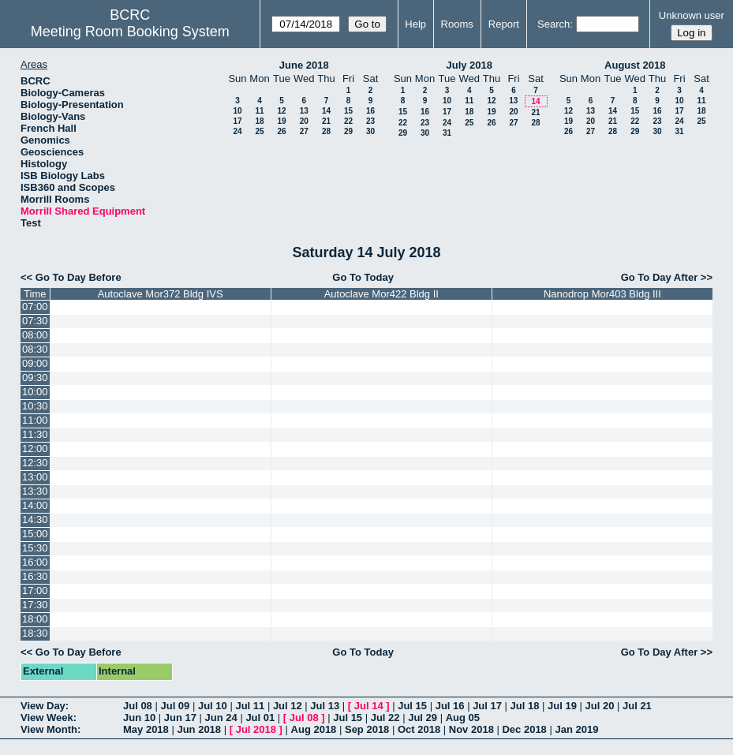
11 (259, 111)
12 (281, 111)
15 (348, 111)
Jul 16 (450, 706)
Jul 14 (368, 706)
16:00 (35, 562)
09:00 (35, 363)
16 (370, 111)
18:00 (35, 619)
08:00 (35, 335)
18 (259, 121)
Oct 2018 (419, 729)
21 (326, 121)
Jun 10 (139, 717)
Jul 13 (324, 706)
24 (237, 131)
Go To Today (363, 277)
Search (553, 24)
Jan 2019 (576, 729)
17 (237, 121)
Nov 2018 (471, 729)
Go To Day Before (79, 277)
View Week (47, 717)
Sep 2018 (367, 729)
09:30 (35, 377)
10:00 (35, 392)
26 (281, 131)
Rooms (457, 24)
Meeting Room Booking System (130, 31)
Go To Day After (659, 277)
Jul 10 (212, 706)
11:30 (35, 434)
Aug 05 (463, 717)
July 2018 (469, 65)
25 (259, 131)
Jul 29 (422, 717)
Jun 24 (221, 717)
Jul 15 (412, 706)
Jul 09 (174, 706)
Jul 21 (637, 706)
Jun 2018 (199, 729)
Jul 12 (287, 706)
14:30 (35, 519)
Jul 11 (249, 706)
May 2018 (146, 729)
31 (447, 133)
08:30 (35, 349)
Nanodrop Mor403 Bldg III (602, 294)
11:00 (35, 420)
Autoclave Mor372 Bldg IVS (160, 294)
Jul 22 (385, 717)
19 (281, 121)
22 (348, 121)
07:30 (35, 321)
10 (237, 111)
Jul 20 (600, 706)
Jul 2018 (256, 729)
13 (304, 111)
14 (326, 111)
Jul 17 (487, 706)
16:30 (35, 576)
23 (370, 121)
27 (304, 131)
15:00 (35, 534)
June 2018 (304, 65)
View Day (43, 706)
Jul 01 (260, 717)
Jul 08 (137, 706)
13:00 (35, 477)
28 (326, 131)
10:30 (35, 406)
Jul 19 (562, 706)
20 (304, 121)
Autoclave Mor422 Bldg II (381, 294)
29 (348, 131)
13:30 (35, 491)
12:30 (35, 463)
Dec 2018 (524, 729)
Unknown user (691, 15)
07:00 (35, 306)
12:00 (35, 448)
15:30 (35, 548)
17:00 (35, 590)
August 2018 (634, 65)
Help (415, 24)
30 (370, 131)
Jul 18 (525, 706)
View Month (49, 729)
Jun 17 (180, 717)
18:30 (35, 633)
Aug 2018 (314, 729)
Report (503, 24)
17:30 (35, 605)
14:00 (35, 505)
